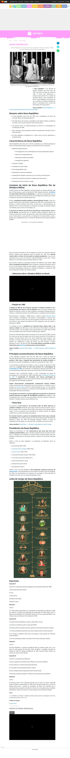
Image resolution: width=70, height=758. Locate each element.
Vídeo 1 (12, 713)
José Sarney (22, 346)
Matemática (41, 6)
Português (35, 6)
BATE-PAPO (61, 1)
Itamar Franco (16, 453)
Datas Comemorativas (47, 7)
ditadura (52, 193)
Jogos (53, 6)
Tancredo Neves (50, 317)
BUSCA (54, 1)
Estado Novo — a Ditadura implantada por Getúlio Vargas (35, 425)
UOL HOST (20, 1)
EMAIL (67, 1)
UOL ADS (37, 1)
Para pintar (59, 7)
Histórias (65, 6)
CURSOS (32, 1)
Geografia (24, 6)
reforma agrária (20, 388)
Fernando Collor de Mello (19, 450)
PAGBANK (26, 1)
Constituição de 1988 (15, 369)
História (29, 6)
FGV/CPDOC (14, 704)
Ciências (18, 6)
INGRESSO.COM (13, 1)
